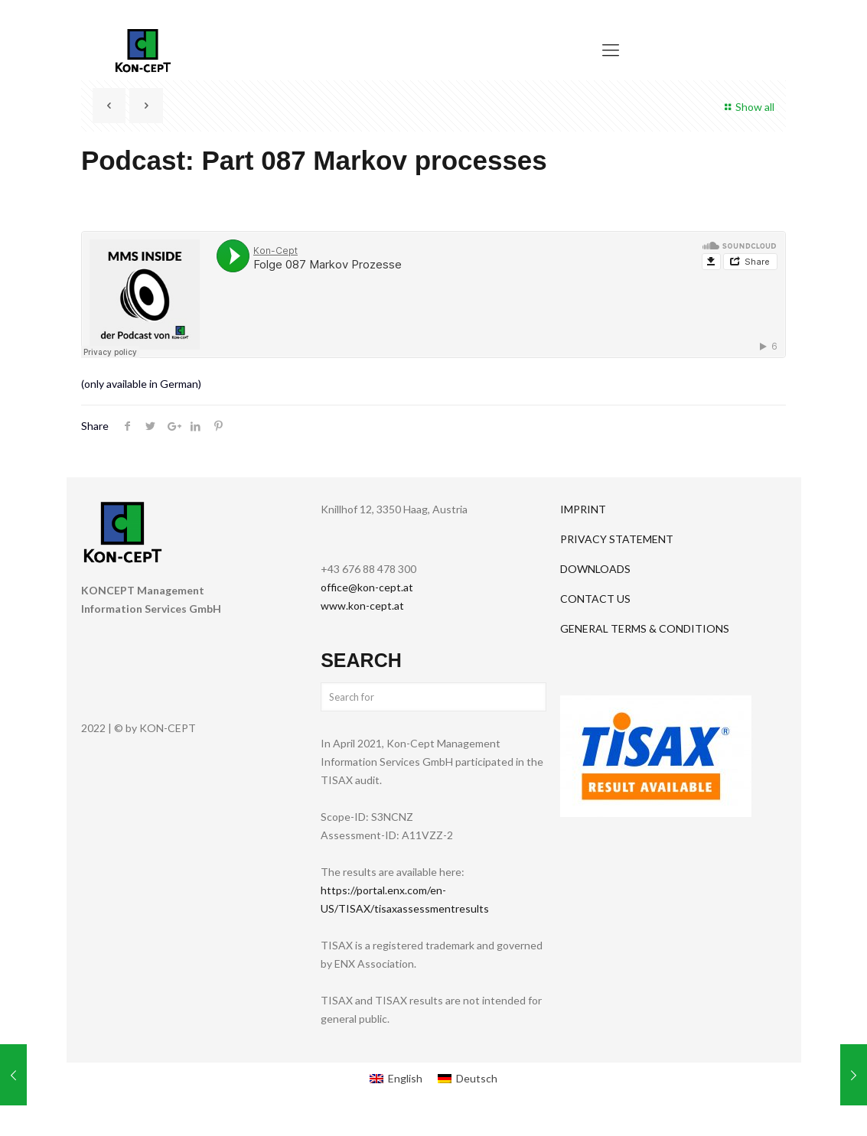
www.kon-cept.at (362, 605)
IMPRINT (583, 509)
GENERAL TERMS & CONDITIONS (644, 628)
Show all (747, 106)
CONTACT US (595, 598)
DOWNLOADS (595, 568)
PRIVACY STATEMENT (616, 538)
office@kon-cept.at (367, 587)
